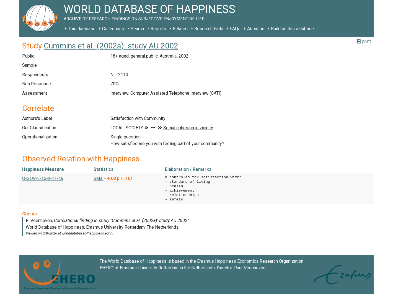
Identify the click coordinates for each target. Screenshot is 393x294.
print (364, 41)
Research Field (208, 28)
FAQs (235, 28)
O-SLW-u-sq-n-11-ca (42, 178)
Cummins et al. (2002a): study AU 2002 (111, 45)
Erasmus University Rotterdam (149, 267)
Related (180, 28)
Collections (113, 28)
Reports (158, 28)
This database (81, 28)
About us (255, 28)
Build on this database (292, 28)
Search (137, 28)
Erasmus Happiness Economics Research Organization (250, 261)
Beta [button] (99, 178)
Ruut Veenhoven (249, 267)
